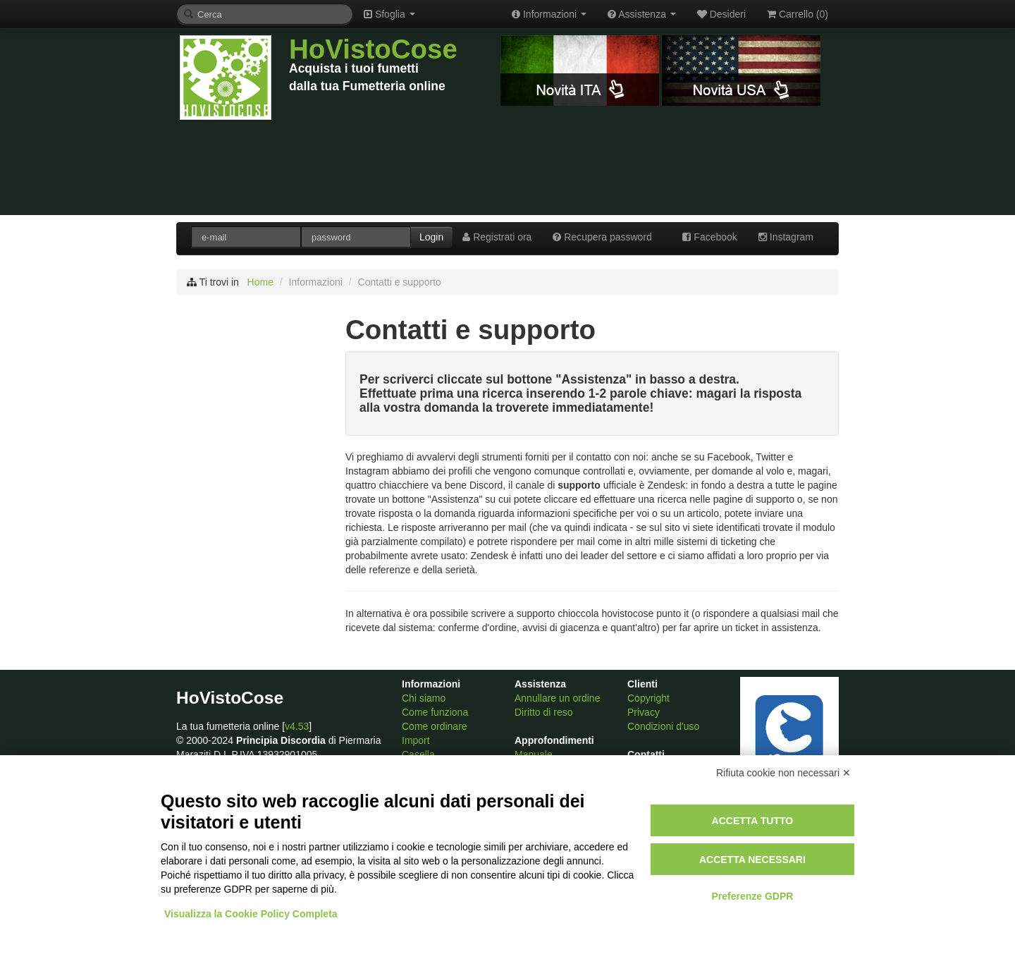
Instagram (785, 237)
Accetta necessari (752, 859)
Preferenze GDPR (752, 896)
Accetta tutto (753, 820)
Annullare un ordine (557, 698)
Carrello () (797, 14)
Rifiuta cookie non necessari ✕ (783, 772)
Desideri (721, 14)
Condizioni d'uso (663, 726)
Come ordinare (434, 726)
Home (260, 282)
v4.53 (297, 726)
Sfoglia (389, 14)
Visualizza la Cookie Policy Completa (251, 913)
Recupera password (602, 237)
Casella (418, 754)
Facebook (709, 237)
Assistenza (642, 14)
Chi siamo (423, 698)
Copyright (648, 698)
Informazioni (549, 14)
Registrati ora (496, 237)
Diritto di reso (543, 712)
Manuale (534, 754)
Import (416, 740)
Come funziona (435, 712)
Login (431, 237)
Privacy (643, 712)
